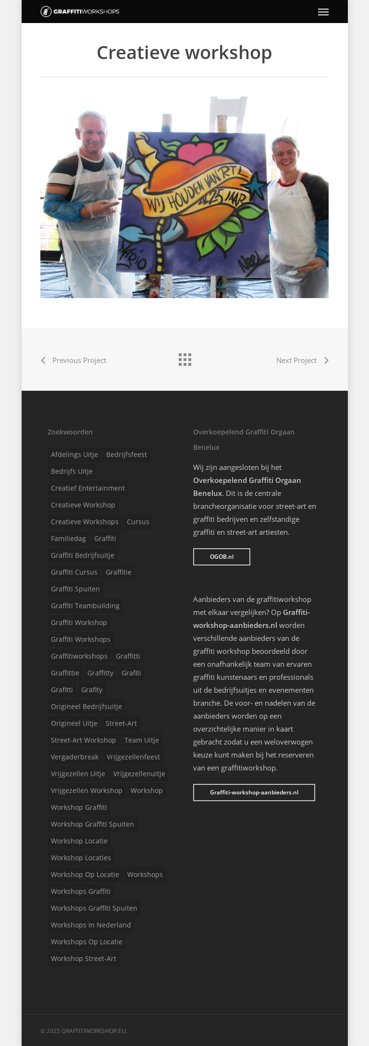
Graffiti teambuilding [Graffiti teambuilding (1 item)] (85, 605)
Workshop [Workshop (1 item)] (147, 790)
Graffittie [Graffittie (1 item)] (65, 672)
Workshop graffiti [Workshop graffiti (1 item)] (79, 807)
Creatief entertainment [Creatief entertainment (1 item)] (88, 488)
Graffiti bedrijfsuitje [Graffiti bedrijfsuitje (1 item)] (82, 555)
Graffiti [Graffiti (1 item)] (105, 538)
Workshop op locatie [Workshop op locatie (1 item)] (85, 874)
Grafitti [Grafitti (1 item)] (62, 689)
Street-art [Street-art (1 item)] (121, 723)
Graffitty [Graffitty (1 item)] (100, 672)
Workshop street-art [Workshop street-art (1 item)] (83, 958)
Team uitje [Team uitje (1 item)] (141, 740)
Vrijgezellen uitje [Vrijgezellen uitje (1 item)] (78, 773)
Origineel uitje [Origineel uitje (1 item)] (74, 723)
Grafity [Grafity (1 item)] (91, 689)
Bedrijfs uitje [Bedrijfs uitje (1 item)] (72, 471)
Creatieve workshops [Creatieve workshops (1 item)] (85, 521)
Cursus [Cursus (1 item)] (138, 521)
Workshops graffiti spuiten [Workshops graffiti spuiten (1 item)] (94, 908)
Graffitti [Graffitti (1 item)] (128, 656)
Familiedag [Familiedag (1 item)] (68, 538)
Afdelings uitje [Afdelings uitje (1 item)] (74, 454)
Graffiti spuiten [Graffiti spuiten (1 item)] (75, 588)
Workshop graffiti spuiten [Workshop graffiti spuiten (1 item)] (92, 824)
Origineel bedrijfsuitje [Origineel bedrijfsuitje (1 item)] (86, 706)
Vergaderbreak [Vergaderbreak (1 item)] (74, 756)
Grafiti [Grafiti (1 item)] (131, 672)
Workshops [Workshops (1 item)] (145, 874)
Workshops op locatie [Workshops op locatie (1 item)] (87, 941)
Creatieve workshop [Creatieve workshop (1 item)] (83, 504)
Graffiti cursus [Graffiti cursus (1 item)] (74, 572)
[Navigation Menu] (323, 11)
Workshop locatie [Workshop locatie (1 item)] (79, 840)
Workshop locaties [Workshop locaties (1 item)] (81, 857)
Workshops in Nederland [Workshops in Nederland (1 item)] (91, 924)
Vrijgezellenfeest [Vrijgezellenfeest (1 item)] (133, 756)
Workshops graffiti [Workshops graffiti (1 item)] (81, 891)
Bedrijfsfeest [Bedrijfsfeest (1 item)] (126, 454)
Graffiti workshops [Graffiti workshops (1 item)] (81, 639)
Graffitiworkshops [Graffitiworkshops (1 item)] (79, 656)
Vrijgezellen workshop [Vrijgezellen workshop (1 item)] (87, 790)
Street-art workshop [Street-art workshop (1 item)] (83, 740)
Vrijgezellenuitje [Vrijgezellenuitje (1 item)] (139, 773)
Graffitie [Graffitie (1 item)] (119, 572)
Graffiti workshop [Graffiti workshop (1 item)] (79, 622)
